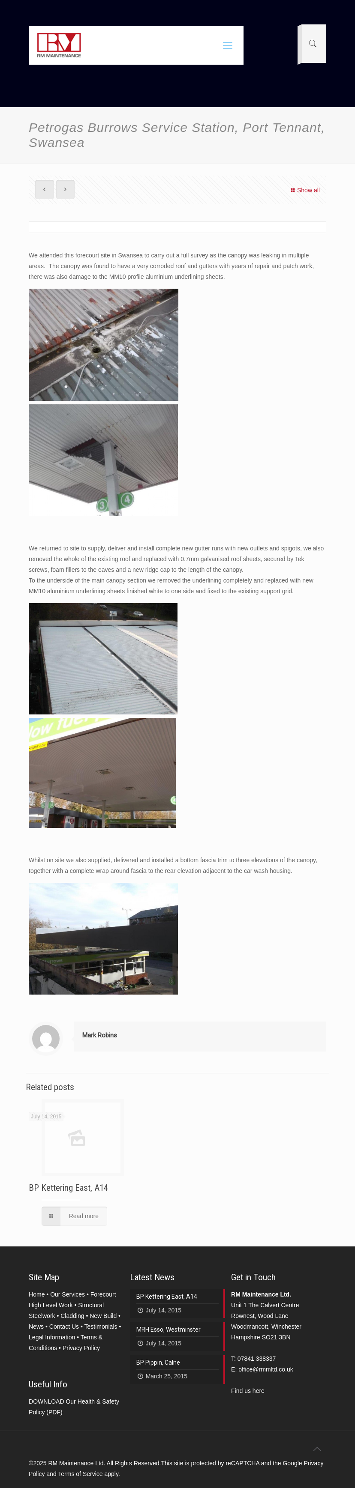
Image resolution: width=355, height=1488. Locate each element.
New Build (103, 1315)
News (36, 1326)
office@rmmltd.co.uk (265, 1369)
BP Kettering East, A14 (68, 1188)
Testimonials (100, 1326)
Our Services (67, 1294)
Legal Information (52, 1337)
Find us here (248, 1390)
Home (37, 1294)
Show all (304, 190)
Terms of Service (80, 1473)
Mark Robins (99, 1035)
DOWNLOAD (46, 1401)
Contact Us (64, 1326)
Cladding (72, 1315)
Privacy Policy (81, 1348)
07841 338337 (257, 1358)
